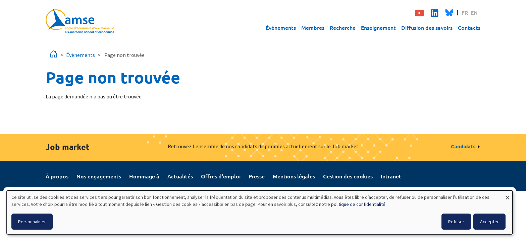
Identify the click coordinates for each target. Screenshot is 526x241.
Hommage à (144, 176)
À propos (57, 176)
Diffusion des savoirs (427, 27)
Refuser (456, 222)
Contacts (469, 27)
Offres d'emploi (221, 176)
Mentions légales (294, 176)
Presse (257, 176)
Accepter (489, 222)
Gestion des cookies (348, 176)
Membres (312, 27)
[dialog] (260, 212)
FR (465, 12)
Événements (281, 27)
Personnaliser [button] (32, 222)
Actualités (180, 176)
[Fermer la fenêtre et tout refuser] (508, 194)
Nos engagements (98, 176)
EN (474, 12)
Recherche (343, 27)
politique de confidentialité (358, 204)
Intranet (391, 176)
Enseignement (378, 27)
